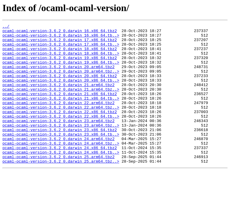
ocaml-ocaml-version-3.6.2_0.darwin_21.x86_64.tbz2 (59, 108)
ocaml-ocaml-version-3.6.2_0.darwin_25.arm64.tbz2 (58, 183)
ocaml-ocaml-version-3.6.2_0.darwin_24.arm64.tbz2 (58, 162)
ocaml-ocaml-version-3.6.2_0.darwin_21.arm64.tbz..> (60, 102)
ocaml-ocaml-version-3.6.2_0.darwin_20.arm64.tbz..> (60, 81)
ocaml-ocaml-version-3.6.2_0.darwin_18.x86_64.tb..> (60, 59)
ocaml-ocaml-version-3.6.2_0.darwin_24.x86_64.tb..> (60, 178)
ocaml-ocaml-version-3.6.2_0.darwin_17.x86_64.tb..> (60, 48)
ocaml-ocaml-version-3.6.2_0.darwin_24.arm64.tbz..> (60, 167)
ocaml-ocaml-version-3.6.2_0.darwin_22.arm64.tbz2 (58, 119)
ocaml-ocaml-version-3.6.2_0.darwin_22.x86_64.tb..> (60, 135)
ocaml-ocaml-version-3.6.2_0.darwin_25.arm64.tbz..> (60, 189)
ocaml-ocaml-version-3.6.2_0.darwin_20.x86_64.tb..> (60, 91)
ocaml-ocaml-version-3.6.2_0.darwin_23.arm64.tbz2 (58, 140)
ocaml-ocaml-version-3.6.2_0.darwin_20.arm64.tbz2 (58, 75)
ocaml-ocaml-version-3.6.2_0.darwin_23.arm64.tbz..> (60, 145)
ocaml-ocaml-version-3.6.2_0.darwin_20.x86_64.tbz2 (59, 86)
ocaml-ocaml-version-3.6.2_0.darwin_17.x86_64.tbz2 (59, 43)
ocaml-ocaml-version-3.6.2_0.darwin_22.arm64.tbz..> (60, 124)
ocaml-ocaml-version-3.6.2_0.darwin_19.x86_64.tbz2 (59, 65)
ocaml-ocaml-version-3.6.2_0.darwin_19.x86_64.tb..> (60, 70)
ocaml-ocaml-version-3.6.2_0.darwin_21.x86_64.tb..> (60, 113)
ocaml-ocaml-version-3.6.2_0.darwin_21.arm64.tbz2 (58, 97)
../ (5, 27)
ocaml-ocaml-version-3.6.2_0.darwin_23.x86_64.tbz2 (59, 151)
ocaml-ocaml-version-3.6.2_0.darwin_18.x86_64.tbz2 (59, 54)
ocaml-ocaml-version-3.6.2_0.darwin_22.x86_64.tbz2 (59, 129)
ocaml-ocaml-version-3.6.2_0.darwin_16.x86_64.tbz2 (59, 32)
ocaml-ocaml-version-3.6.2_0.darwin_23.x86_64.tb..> (60, 156)
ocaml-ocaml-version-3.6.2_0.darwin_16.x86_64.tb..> (60, 37)
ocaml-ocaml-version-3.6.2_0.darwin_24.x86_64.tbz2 (59, 173)
